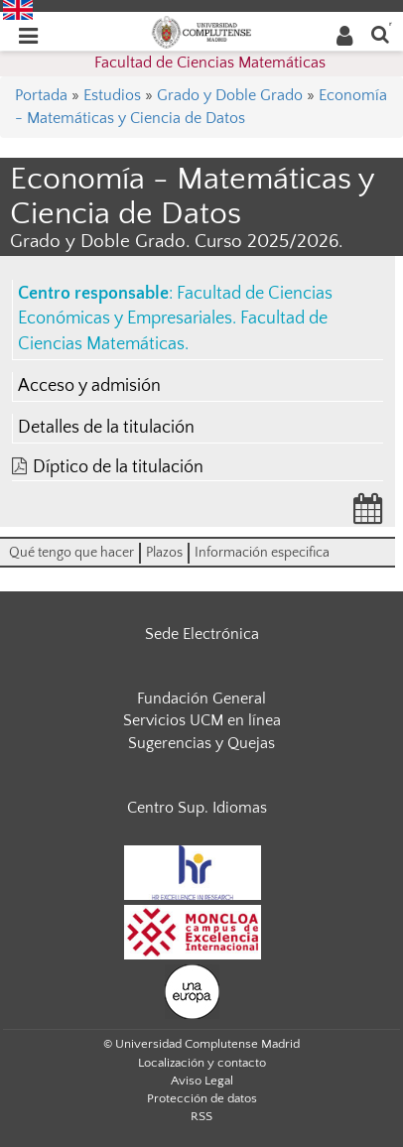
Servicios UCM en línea (202, 720)
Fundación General (201, 698)
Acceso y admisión (89, 386)
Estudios (112, 95)
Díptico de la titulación (118, 467)
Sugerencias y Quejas (201, 743)
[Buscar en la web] (380, 33)
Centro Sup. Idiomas (197, 808)
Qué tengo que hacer (71, 553)
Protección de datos (202, 1098)
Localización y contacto (202, 1063)
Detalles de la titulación (106, 428)
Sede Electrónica (202, 634)
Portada (41, 95)
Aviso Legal (202, 1080)
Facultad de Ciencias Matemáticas (210, 62)
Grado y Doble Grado (230, 95)
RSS (201, 1116)
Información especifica (262, 553)
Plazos (164, 553)
